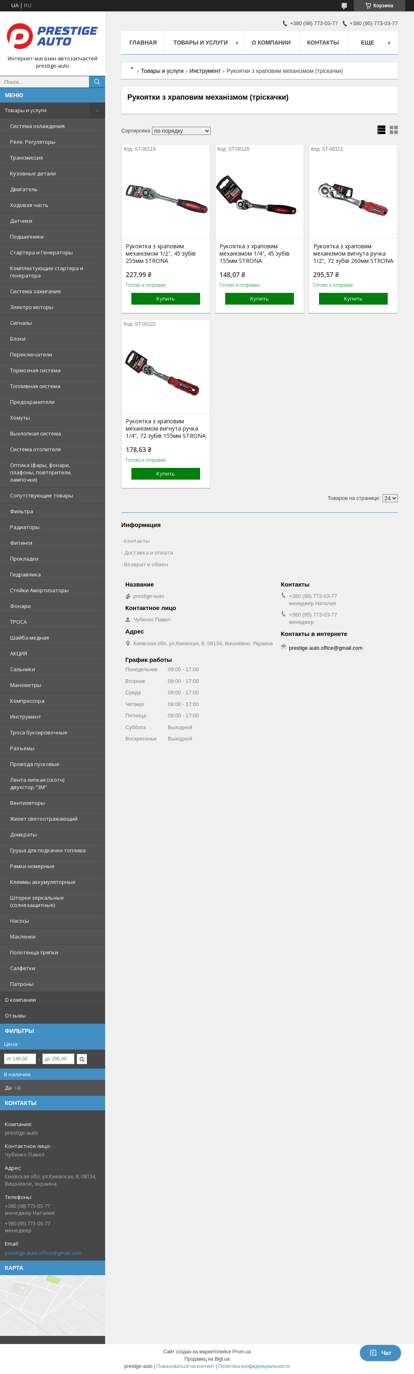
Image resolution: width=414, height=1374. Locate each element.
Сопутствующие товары (41, 495)
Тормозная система (35, 370)
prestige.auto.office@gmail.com (43, 1253)
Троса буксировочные (39, 732)
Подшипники (27, 236)
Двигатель (24, 189)
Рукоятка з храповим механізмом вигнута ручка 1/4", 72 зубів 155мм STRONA (166, 429)
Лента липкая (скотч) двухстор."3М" (37, 783)
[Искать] (97, 82)
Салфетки (22, 968)
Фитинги (21, 542)
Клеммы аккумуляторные (43, 881)
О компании (20, 999)
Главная (143, 42)
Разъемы (22, 748)
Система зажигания (35, 291)
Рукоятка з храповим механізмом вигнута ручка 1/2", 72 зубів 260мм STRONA (353, 254)
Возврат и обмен (146, 564)
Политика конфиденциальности (254, 1366)
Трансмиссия (26, 157)
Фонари (20, 606)
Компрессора (27, 700)
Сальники (22, 669)
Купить (165, 298)
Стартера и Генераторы (41, 252)
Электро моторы (31, 307)
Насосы (19, 920)
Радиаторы (25, 527)
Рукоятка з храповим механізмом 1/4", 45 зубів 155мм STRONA (254, 254)
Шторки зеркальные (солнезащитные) (37, 901)
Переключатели (31, 354)
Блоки (17, 338)
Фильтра (21, 511)
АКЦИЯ (18, 653)
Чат (380, 1353)
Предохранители (32, 401)
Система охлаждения (37, 126)
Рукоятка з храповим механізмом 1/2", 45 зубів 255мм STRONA (161, 254)
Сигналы (21, 322)
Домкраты (23, 834)
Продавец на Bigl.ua (207, 1359)
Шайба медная (29, 637)
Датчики (21, 220)
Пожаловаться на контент (185, 1366)
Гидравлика (25, 574)
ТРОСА (18, 621)
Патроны (22, 984)
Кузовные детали (33, 173)
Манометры (25, 685)
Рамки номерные (32, 866)
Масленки (23, 936)
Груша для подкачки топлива (48, 850)
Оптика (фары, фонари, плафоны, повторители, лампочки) (41, 472)
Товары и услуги (25, 110)
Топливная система (35, 386)
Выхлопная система (35, 433)
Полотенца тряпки (34, 952)
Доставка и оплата (148, 552)
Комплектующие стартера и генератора (46, 272)
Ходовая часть (29, 205)
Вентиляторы (27, 802)
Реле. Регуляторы (32, 141)
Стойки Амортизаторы (39, 590)
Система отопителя (35, 449)
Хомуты (20, 417)
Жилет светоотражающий (44, 818)
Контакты (323, 42)
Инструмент (25, 716)
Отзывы (15, 1015)
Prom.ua (241, 1352)
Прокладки (24, 558)
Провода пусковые (34, 764)
